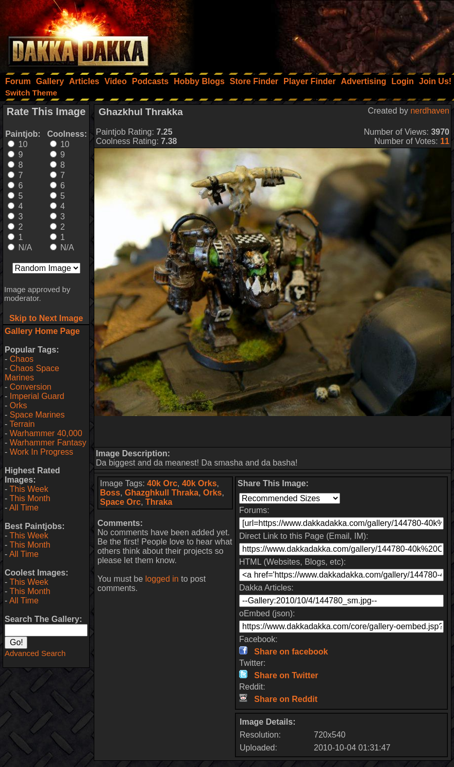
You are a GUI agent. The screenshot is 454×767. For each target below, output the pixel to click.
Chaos (21, 359)
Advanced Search (35, 653)
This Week (28, 489)
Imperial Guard (37, 396)
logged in (162, 578)
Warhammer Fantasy (48, 442)
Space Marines (37, 414)
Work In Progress (41, 452)
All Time (24, 507)
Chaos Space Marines (32, 373)
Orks (18, 405)
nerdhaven (429, 110)
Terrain (22, 424)
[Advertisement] (315, 33)
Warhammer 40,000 (46, 433)
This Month (29, 498)
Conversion (31, 386)
